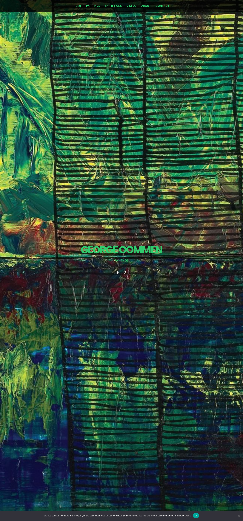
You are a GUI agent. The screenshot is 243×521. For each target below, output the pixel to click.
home (78, 6)
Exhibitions (113, 6)
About (146, 6)
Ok (196, 515)
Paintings (93, 6)
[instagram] (125, 272)
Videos (132, 6)
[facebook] (118, 272)
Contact (162, 6)
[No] (238, 515)
